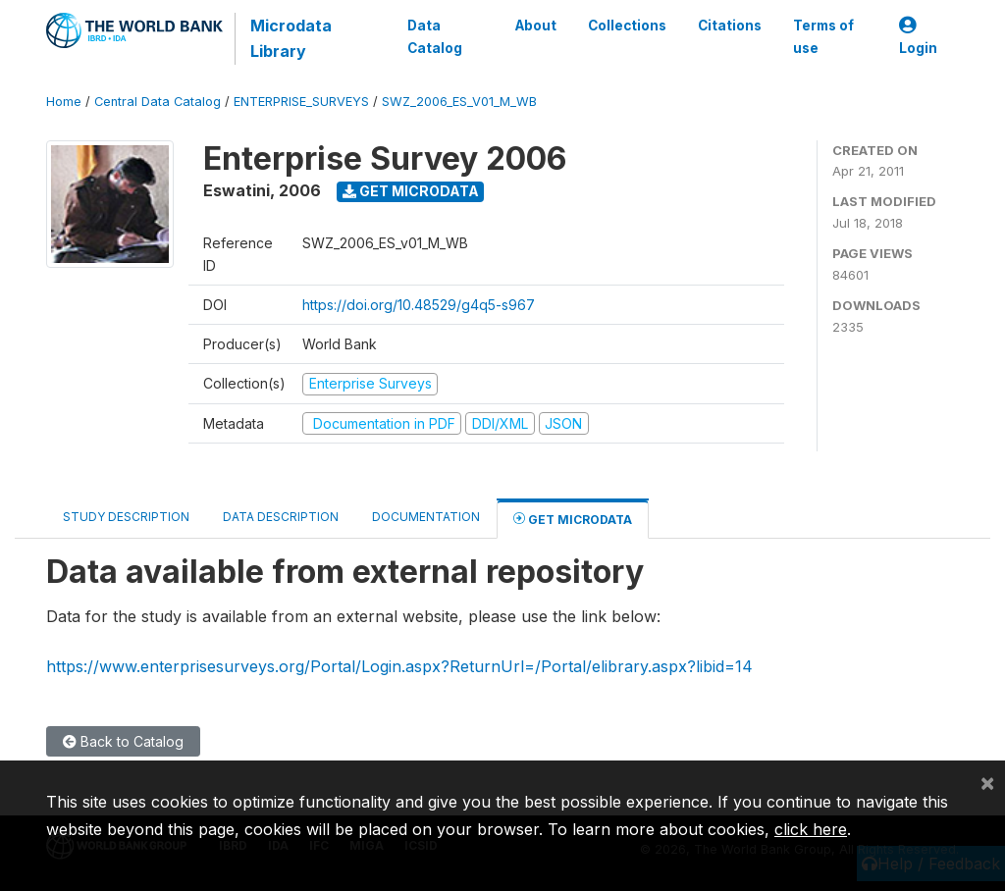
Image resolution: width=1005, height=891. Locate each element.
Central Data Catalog (157, 101)
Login (918, 37)
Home (63, 101)
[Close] (987, 782)
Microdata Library (291, 38)
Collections (627, 25)
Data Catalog (434, 36)
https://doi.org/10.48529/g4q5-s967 (418, 304)
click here (810, 829)
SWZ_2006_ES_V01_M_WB (459, 101)
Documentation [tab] (426, 516)
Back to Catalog (123, 741)
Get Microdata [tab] (572, 518)
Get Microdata (411, 191)
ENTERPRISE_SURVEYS (301, 101)
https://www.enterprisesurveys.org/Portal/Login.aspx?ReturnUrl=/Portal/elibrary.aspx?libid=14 (399, 666)
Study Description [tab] (126, 516)
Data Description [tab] (281, 516)
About (535, 25)
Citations (730, 25)
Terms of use (823, 36)
